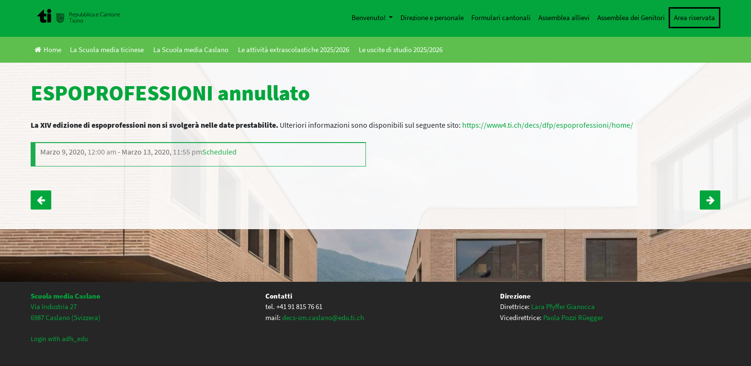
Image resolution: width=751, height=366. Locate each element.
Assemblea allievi (564, 17)
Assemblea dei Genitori (631, 17)
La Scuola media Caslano (190, 49)
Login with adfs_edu (59, 338)
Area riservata (694, 17)
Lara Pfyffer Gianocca (563, 306)
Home (47, 49)
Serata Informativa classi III (41, 200)
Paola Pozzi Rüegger (573, 317)
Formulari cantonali (501, 17)
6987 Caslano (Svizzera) (66, 317)
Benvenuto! (369, 17)
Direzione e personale (432, 17)
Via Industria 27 (54, 306)
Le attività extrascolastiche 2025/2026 (293, 49)
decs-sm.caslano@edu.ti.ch (323, 317)
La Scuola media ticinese (107, 49)
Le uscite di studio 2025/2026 (401, 49)
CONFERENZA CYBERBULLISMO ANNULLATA (710, 200)
